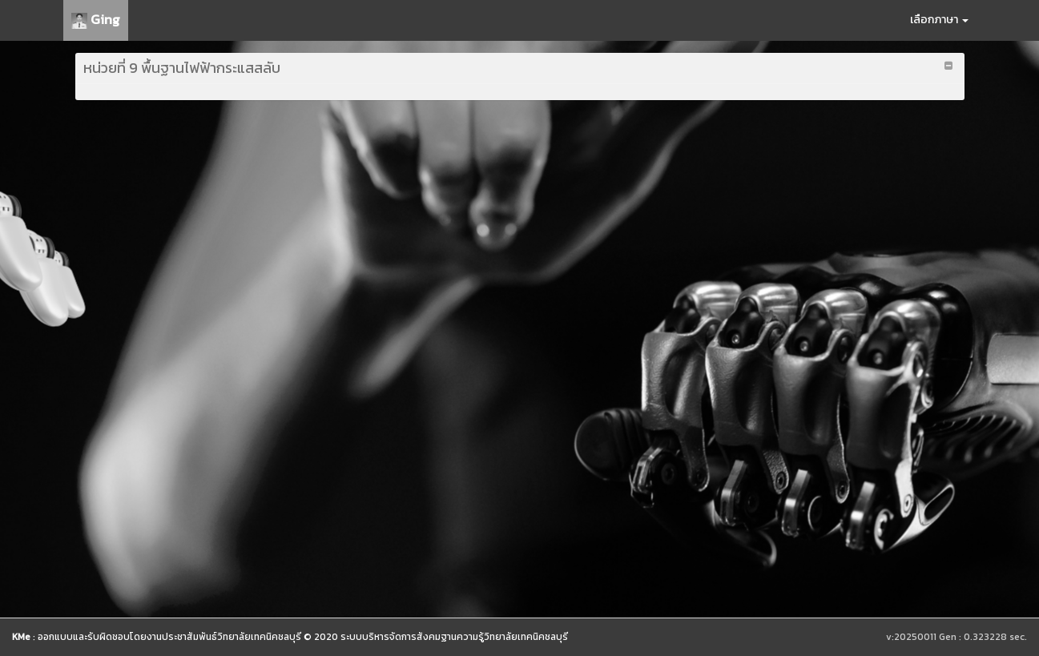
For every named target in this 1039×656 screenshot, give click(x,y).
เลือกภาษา (939, 19)
